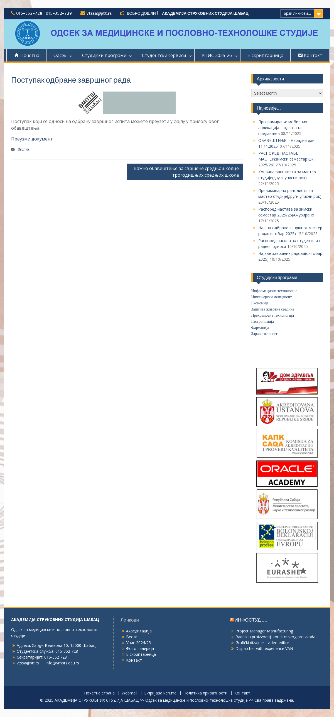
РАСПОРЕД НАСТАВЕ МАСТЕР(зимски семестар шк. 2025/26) (286, 159)
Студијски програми (104, 55)
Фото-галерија (140, 648)
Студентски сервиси (164, 55)
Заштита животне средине (272, 309)
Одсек (60, 55)
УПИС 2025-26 (217, 55)
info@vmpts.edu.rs (62, 663)
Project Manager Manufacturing (264, 631)
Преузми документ (32, 139)
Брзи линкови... (297, 13)
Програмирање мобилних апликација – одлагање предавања (282, 127)
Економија (260, 303)
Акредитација (139, 631)
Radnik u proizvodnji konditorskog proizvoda (275, 636)
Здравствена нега (265, 334)
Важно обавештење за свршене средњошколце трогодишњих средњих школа (186, 171)
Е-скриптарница (265, 55)
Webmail (129, 693)
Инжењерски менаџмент (271, 297)
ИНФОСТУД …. (251, 620)
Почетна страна (99, 693)
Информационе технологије (274, 291)
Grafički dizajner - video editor (262, 642)
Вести (23, 149)
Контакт (134, 660)
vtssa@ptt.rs (99, 13)
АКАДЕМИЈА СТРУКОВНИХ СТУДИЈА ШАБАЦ (205, 13)
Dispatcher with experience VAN (264, 648)
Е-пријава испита (160, 693)
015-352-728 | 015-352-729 (44, 13)
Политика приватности (205, 693)
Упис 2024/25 (138, 642)
